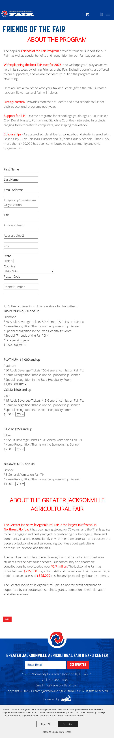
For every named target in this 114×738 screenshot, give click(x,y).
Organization (13, 205)
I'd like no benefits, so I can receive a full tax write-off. (43, 306)
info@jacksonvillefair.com (61, 685)
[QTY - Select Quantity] (22, 345)
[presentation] (29, 607)
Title (7, 215)
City (6, 246)
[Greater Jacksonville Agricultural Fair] (17, 13)
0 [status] (84, 14)
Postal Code (12, 276)
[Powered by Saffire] (67, 699)
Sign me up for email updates (21, 200)
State (7, 256)
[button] (96, 14)
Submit (7, 619)
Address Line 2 (14, 235)
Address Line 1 (14, 225)
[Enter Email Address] (45, 665)
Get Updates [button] (78, 664)
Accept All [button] (68, 724)
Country (9, 266)
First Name (11, 169)
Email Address (13, 190)
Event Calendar (101, 14)
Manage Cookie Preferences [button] (57, 731)
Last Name (11, 179)
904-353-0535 (58, 680)
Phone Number (14, 287)
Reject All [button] (45, 724)
